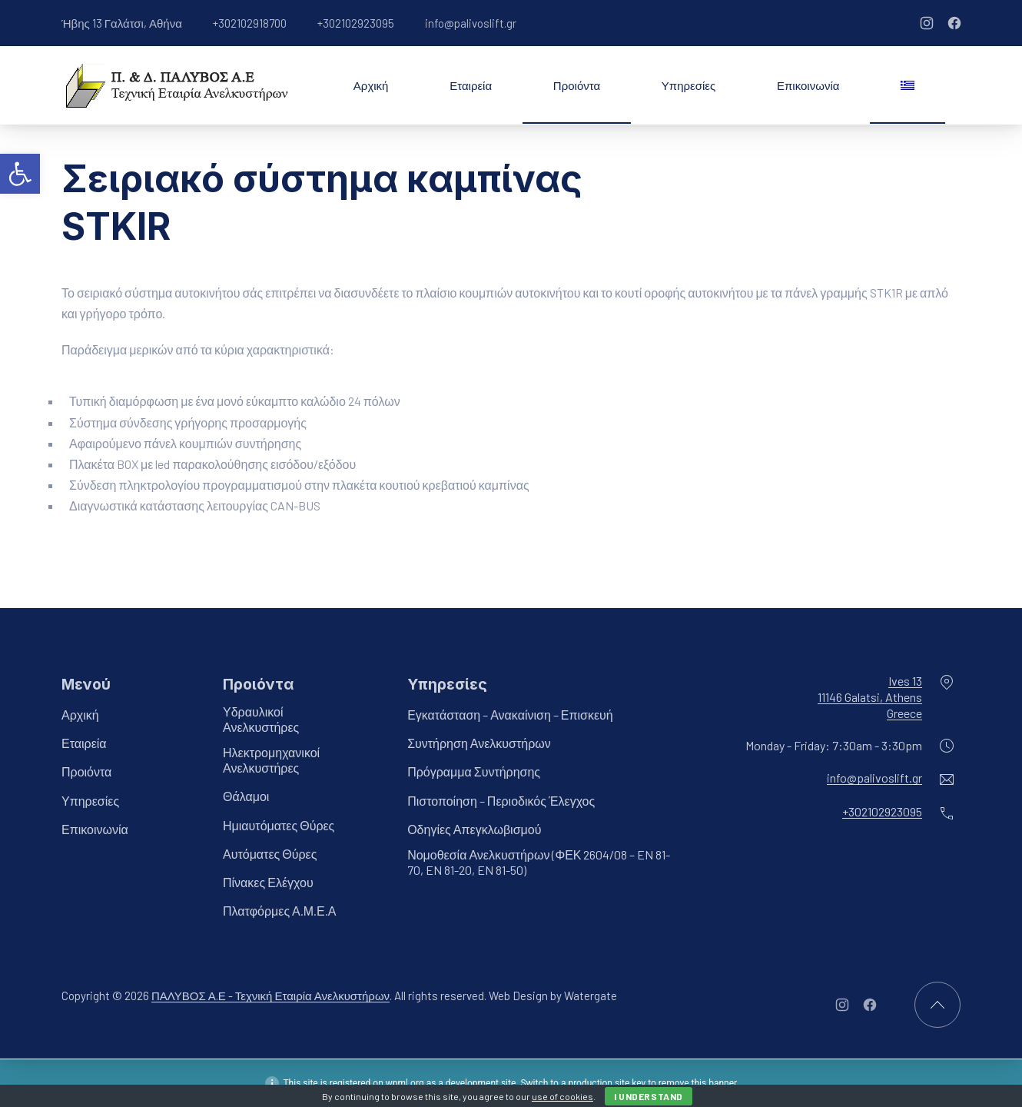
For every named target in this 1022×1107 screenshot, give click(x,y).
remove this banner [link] (698, 1083)
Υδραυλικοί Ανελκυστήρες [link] (261, 719)
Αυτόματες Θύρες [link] (270, 853)
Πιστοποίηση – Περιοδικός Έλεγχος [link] (501, 800)
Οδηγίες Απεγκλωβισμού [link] (474, 829)
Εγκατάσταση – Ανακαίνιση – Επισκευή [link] (510, 714)
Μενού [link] (86, 684)
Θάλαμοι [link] (246, 797)
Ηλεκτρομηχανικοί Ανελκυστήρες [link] (271, 761)
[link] (20, 174)
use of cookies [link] (562, 1096)
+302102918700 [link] (250, 23)
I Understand (648, 1096)
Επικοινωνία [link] (808, 85)
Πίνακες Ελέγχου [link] (268, 882)
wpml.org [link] (405, 1083)
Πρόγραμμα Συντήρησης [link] (473, 772)
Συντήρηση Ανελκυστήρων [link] (479, 743)
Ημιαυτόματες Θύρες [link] (278, 825)
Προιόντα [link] (576, 85)
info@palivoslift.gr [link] (470, 23)
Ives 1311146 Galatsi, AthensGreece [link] (870, 696)
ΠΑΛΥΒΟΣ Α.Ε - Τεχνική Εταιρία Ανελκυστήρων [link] (270, 996)
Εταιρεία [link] (471, 85)
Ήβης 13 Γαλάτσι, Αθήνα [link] (121, 23)
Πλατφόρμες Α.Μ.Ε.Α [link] (279, 911)
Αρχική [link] (371, 85)
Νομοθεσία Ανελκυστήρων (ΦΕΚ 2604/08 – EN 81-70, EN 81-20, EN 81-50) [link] (538, 862)
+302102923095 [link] (355, 23)
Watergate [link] (590, 996)
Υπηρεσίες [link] (688, 85)
